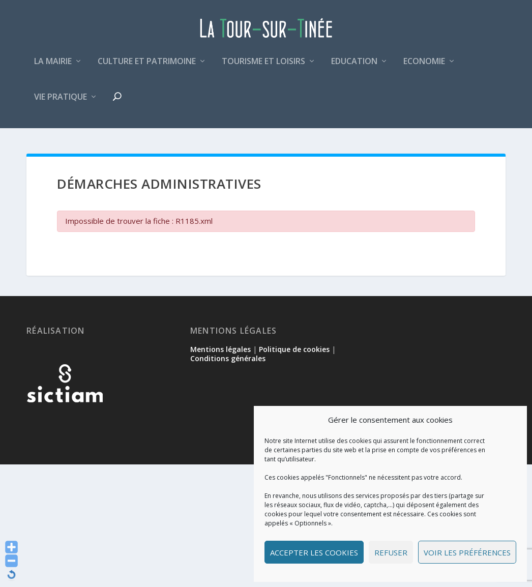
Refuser (390, 552)
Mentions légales (220, 350)
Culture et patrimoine (147, 68)
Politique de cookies (294, 350)
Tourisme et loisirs (263, 68)
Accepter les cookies (314, 552)
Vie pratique (60, 103)
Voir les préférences (467, 552)
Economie (424, 68)
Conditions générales (227, 359)
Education (354, 68)
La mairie (53, 68)
